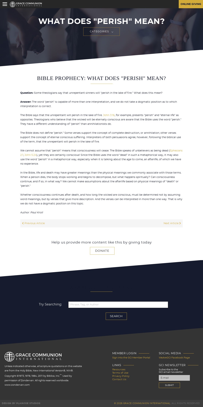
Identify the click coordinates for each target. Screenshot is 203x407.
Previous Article (33, 223)
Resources (118, 369)
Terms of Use (120, 373)
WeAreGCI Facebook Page (174, 358)
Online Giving (191, 4)
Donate (102, 250)
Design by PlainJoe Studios (21, 403)
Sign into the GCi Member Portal (131, 358)
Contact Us (119, 379)
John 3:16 (109, 115)
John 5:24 (30, 155)
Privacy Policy (121, 376)
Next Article (172, 223)
